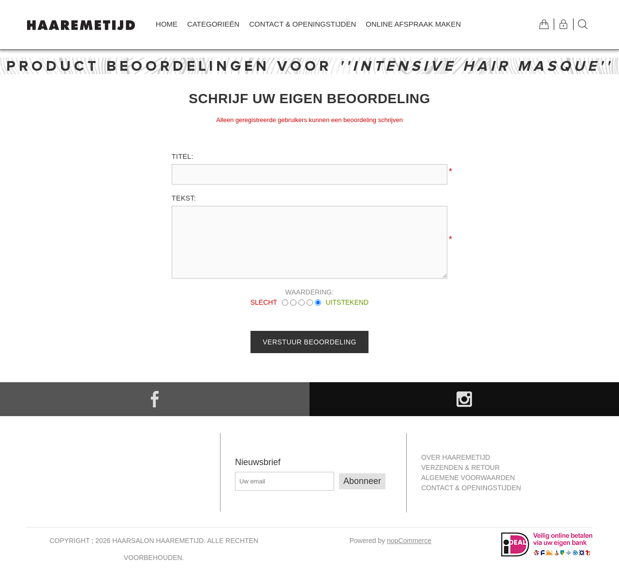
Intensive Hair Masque (476, 66)
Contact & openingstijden (302, 24)
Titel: (182, 156)
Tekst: (184, 198)
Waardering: (309, 292)
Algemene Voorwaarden (468, 478)
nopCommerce (409, 540)
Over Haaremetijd (455, 457)
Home (166, 24)
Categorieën (213, 24)
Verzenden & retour (460, 467)
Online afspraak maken (413, 24)
